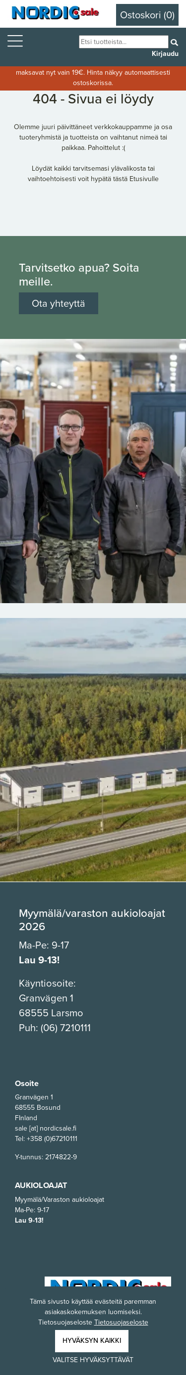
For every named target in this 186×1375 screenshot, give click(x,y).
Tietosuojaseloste (121, 1322)
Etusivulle (144, 179)
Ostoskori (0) (147, 14)
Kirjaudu (165, 53)
